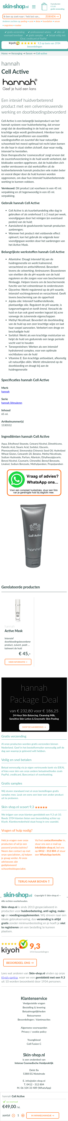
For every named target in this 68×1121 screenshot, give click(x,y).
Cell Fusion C (34, 1043)
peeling (24, 21)
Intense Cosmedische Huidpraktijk (34, 1062)
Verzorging (16, 53)
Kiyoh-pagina (9, 977)
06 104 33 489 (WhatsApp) (36, 1087)
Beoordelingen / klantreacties (34, 1019)
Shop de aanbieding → (34, 727)
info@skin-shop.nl (45, 847)
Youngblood (34, 1039)
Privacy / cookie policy (33, 1031)
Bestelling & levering (34, 1007)
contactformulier (53, 840)
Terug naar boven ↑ (34, 881)
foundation (47, 21)
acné (31, 21)
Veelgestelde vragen (34, 1003)
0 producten (55, 4)
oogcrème (8, 25)
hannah (5, 391)
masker (18, 25)
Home (4, 53)
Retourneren (34, 1015)
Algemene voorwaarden (34, 1027)
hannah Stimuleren (11, 402)
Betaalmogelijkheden (34, 1011)
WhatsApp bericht (50, 854)
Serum (29, 53)
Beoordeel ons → (20, 962)
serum (57, 21)
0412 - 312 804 (47, 850)
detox (38, 21)
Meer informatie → (18, 662)
